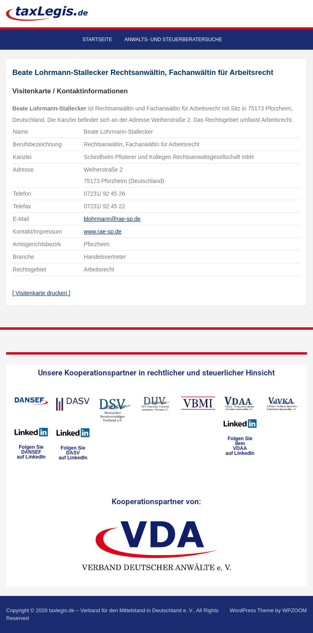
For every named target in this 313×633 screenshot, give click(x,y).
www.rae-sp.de (103, 231)
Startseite (97, 39)
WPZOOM (294, 610)
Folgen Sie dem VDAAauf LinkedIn (240, 446)
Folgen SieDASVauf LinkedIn (73, 453)
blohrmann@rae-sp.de (112, 219)
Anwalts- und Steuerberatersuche (173, 39)
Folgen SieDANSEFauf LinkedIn (31, 452)
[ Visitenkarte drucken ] (41, 293)
